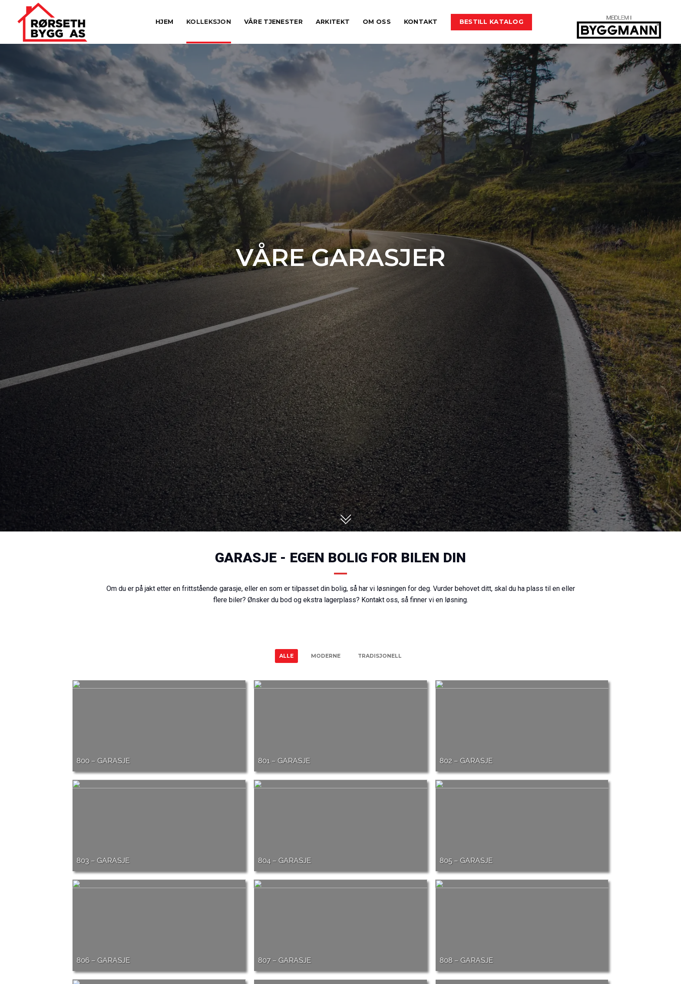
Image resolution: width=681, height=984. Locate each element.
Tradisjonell (380, 656)
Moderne (325, 656)
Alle (286, 656)
